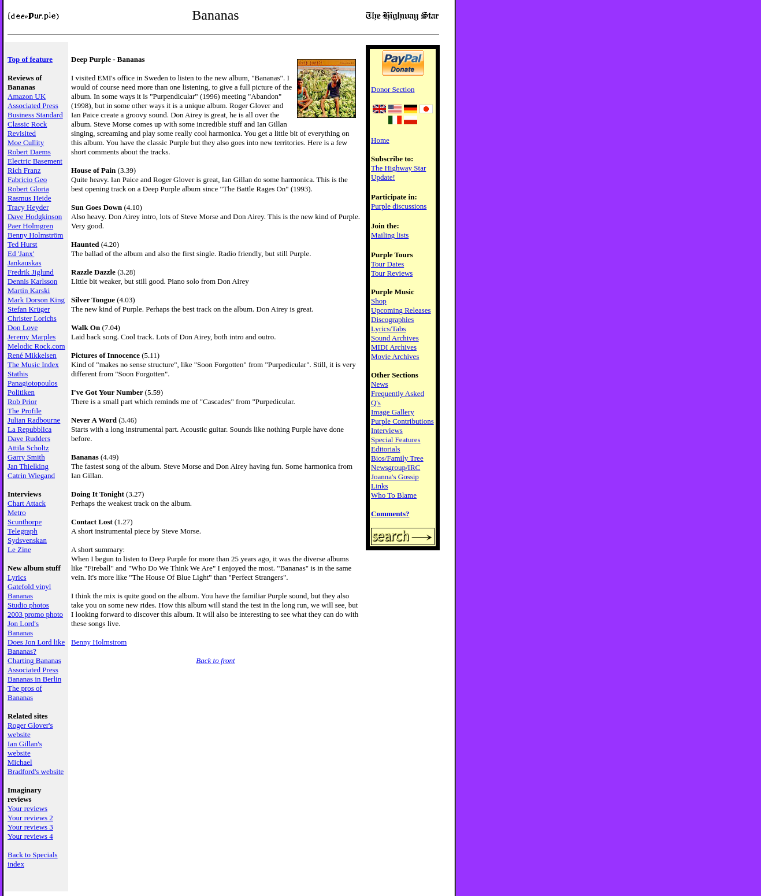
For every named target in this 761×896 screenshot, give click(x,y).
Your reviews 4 (30, 836)
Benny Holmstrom (99, 642)
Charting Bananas (34, 660)
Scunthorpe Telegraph (25, 526)
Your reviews (27, 808)
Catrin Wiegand (31, 475)
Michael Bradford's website (36, 767)
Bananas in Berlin (34, 679)
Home (380, 140)
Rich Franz (24, 170)
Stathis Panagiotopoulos (33, 378)
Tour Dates (387, 264)
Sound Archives (395, 338)
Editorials (385, 449)
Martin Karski (29, 290)
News (379, 384)
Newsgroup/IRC (395, 467)
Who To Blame (394, 495)
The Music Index (33, 364)
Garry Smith (26, 457)
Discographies (392, 319)
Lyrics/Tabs (388, 328)
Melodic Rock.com (36, 346)
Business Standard (35, 114)
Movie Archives (395, 356)
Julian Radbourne (34, 420)
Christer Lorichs (32, 318)
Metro (17, 512)
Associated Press (33, 105)
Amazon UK (27, 96)
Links (379, 486)
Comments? (390, 513)
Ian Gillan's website (25, 748)
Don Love (23, 327)
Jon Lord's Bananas (23, 628)
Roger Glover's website (30, 730)
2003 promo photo (35, 614)
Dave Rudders (29, 438)
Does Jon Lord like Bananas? (36, 647)
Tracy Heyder (28, 207)
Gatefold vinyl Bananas (29, 591)
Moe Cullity (26, 142)
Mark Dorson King (36, 299)
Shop (379, 301)
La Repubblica (29, 429)
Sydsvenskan (27, 540)
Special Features (396, 439)
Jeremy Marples (31, 336)
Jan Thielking (28, 466)
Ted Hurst (22, 244)
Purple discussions (398, 206)
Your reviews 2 (30, 817)
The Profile (25, 410)
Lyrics (17, 577)
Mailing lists (390, 235)
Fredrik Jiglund (31, 272)
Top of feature (30, 59)
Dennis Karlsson (32, 281)
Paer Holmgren (30, 225)
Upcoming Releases (401, 310)
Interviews (387, 430)
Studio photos (28, 605)
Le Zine (19, 549)
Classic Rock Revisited (27, 129)
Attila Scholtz (28, 447)
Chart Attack (27, 503)
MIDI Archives (394, 347)
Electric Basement (35, 161)
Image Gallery (392, 412)
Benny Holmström (35, 235)
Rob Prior (22, 401)
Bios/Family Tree (397, 458)
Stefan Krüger (29, 309)
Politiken (21, 392)
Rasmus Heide (29, 198)
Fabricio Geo (27, 179)
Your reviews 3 (30, 827)
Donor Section (392, 89)
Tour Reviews (392, 273)
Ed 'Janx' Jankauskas (25, 258)
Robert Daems (29, 151)
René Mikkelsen (32, 355)
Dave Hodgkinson (35, 216)
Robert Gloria (28, 188)
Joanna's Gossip (395, 476)
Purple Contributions (402, 421)
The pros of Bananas (25, 693)
